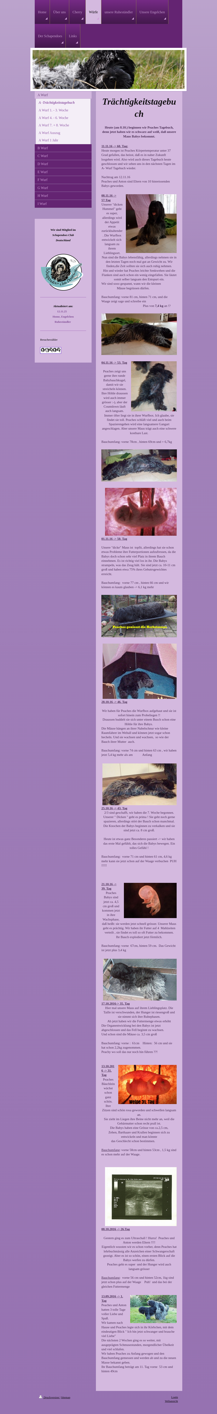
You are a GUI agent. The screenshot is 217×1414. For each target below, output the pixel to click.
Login (174, 1397)
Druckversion (49, 1397)
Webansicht (171, 1401)
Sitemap (65, 1397)
